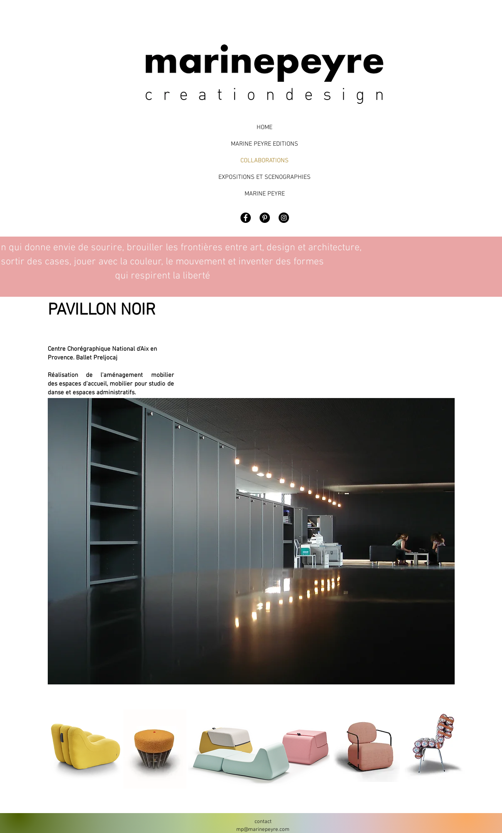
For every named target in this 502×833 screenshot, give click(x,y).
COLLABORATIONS (264, 160)
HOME (264, 127)
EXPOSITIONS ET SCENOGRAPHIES (264, 177)
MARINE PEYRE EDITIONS (264, 144)
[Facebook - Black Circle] (245, 218)
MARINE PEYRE (265, 194)
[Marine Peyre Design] (284, 218)
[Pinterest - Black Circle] (265, 218)
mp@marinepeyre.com (262, 829)
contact (263, 821)
